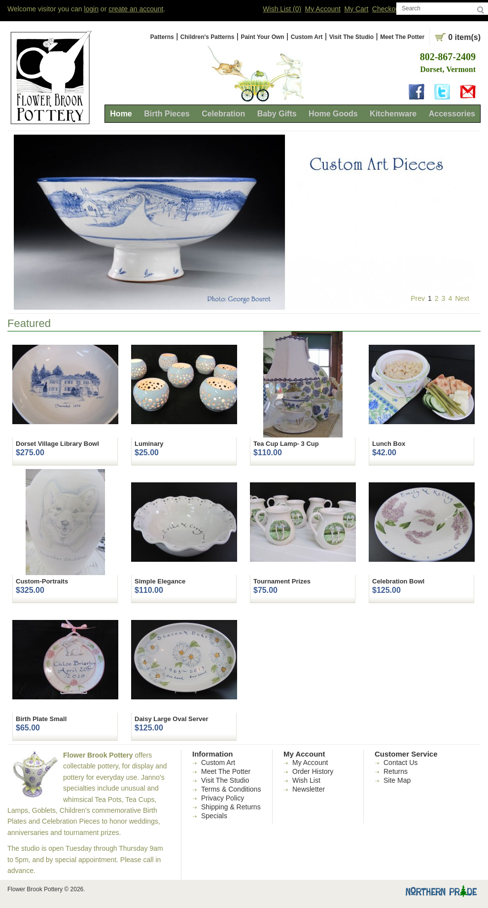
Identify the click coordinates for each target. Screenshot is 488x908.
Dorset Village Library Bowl (57, 443)
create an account (135, 9)
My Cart (356, 9)
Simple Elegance (160, 581)
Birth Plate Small (41, 719)
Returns (395, 771)
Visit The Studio (351, 37)
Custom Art (307, 37)
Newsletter (308, 789)
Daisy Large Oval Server (172, 719)
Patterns (162, 37)
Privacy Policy (222, 798)
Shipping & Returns (231, 807)
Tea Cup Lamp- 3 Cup (286, 443)
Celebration (223, 113)
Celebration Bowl (398, 581)
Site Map (397, 780)
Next (462, 298)
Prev (418, 298)
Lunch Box (388, 443)
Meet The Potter (402, 37)
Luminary (149, 443)
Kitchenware (393, 113)
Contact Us (400, 762)
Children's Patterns (207, 37)
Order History (312, 771)
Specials (214, 816)
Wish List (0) (282, 9)
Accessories (452, 113)
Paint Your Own (262, 37)
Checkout (386, 9)
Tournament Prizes (282, 581)
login (91, 9)
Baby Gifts (277, 113)
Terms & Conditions (231, 789)
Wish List (306, 780)
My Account (323, 9)
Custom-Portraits (42, 581)
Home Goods (333, 113)
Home (121, 113)
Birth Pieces (166, 113)
